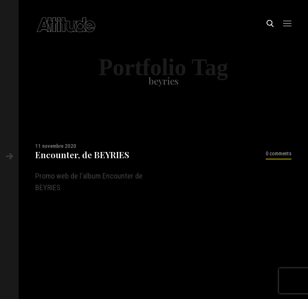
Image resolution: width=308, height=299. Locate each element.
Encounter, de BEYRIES (82, 155)
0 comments (278, 153)
